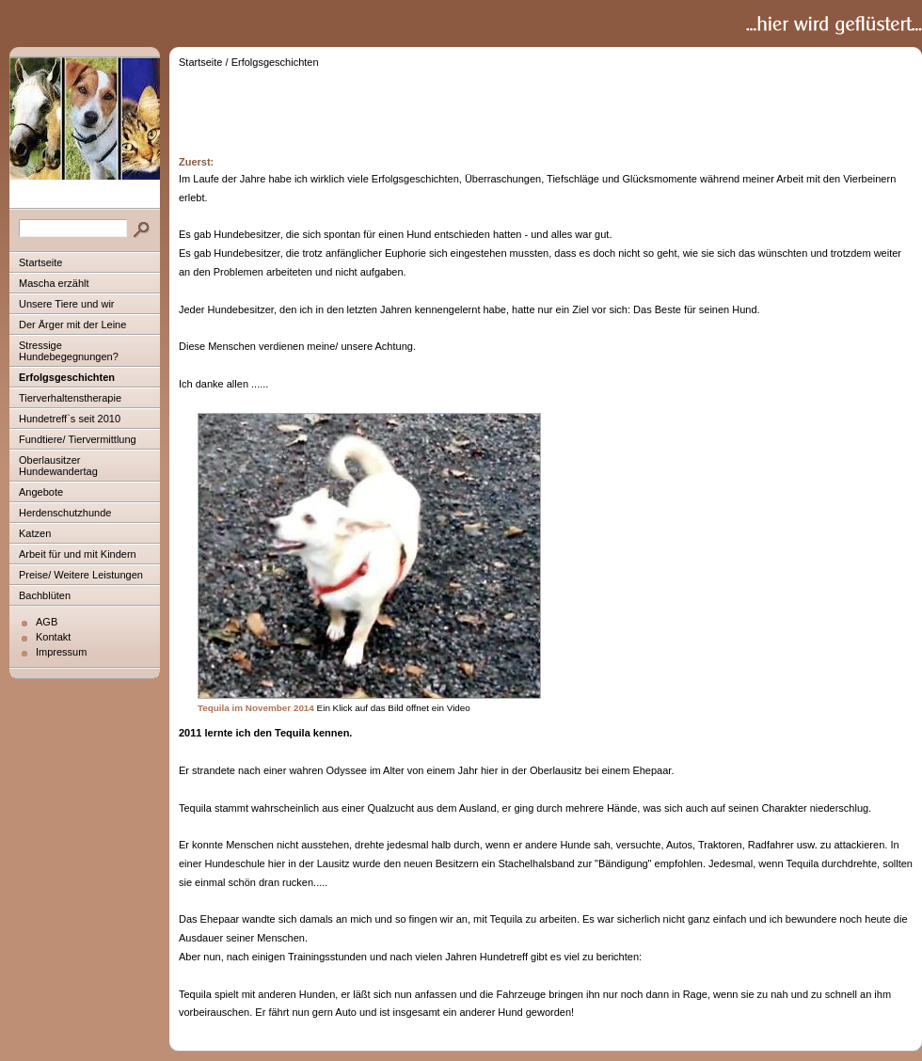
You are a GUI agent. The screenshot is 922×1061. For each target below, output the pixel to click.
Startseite (40, 262)
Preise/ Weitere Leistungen (81, 574)
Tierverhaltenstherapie (70, 398)
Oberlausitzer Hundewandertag (58, 465)
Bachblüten (45, 595)
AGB (46, 621)
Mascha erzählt (54, 283)
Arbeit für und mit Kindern (77, 554)
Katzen (35, 533)
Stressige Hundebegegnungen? (69, 351)
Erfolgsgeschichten (67, 377)
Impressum (61, 651)
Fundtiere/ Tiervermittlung (77, 439)
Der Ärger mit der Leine (72, 324)
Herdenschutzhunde (65, 512)
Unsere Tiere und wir (67, 303)
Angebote (41, 492)
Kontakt (53, 636)
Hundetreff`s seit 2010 (69, 418)
